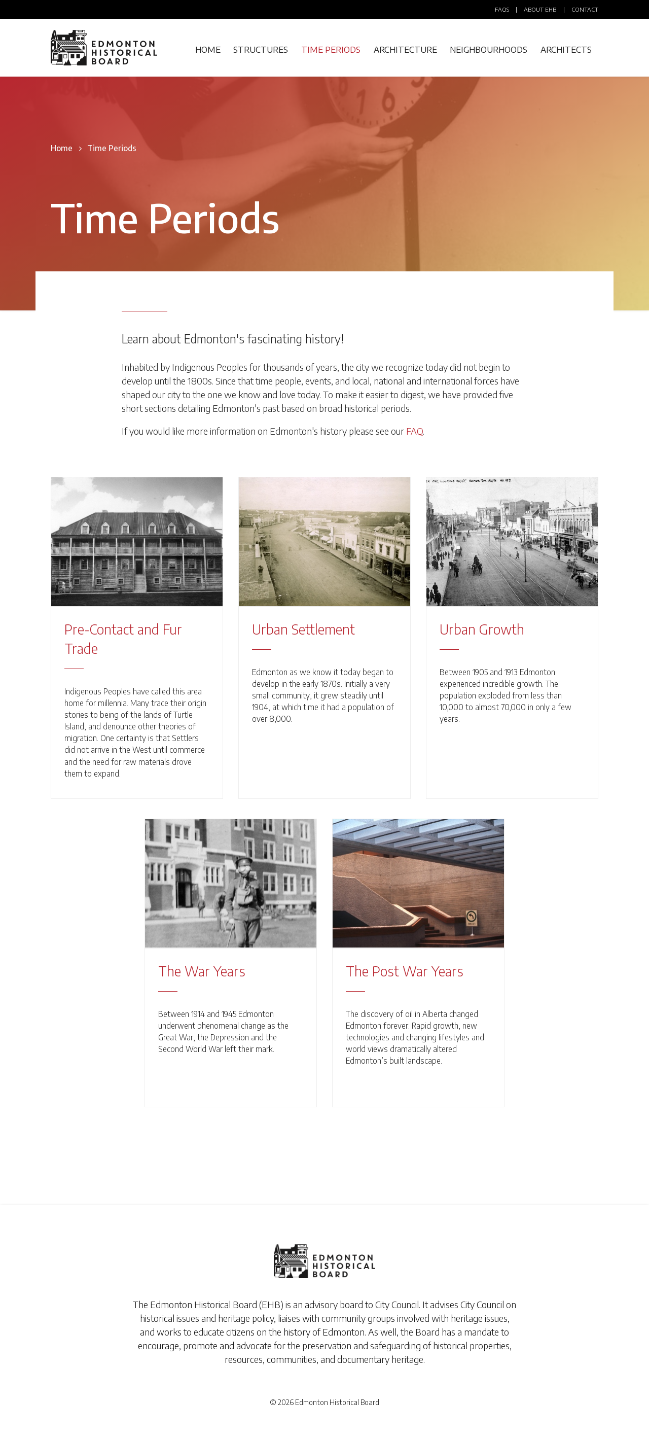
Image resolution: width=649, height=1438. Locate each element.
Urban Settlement (303, 629)
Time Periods (330, 49)
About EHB (540, 9)
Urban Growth (482, 629)
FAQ (414, 431)
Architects (566, 49)
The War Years (201, 970)
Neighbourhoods (488, 49)
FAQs (502, 9)
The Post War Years (404, 970)
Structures (260, 49)
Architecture (405, 49)
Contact (584, 9)
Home (208, 49)
